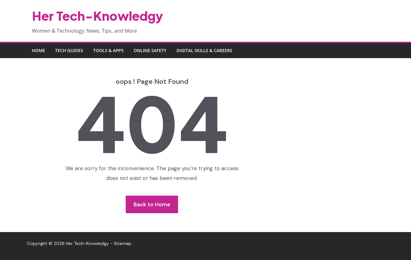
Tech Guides (69, 50)
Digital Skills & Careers (204, 50)
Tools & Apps (108, 50)
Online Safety (150, 50)
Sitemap (122, 243)
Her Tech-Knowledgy (97, 16)
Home (38, 50)
